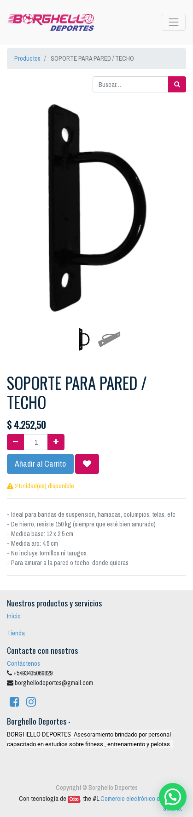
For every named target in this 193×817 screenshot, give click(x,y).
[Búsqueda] (177, 84)
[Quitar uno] (15, 442)
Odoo (74, 799)
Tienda (16, 633)
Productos (27, 58)
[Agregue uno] (55, 442)
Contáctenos (23, 663)
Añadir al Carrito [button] (40, 463)
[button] (20, 184)
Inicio (14, 616)
